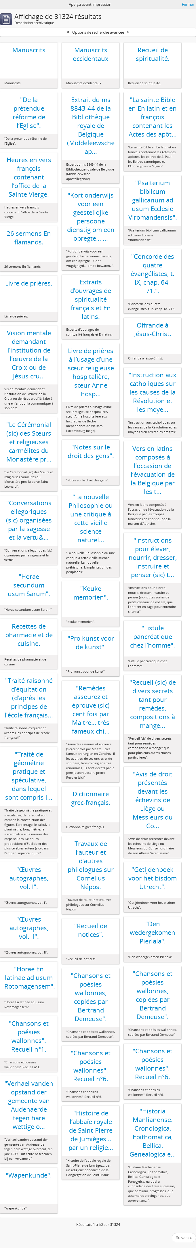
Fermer (188, 4)
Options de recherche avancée (98, 32)
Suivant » (184, 1237)
